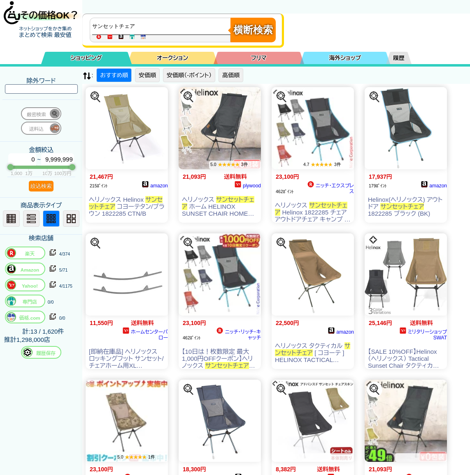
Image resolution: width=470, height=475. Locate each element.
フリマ (259, 58)
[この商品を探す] (95, 97)
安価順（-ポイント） (189, 75)
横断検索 (253, 29)
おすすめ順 (114, 75)
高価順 (231, 75)
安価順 (147, 75)
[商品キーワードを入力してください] (162, 26)
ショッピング (86, 58)
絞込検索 (41, 186)
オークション (172, 58)
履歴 (399, 58)
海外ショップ (345, 58)
